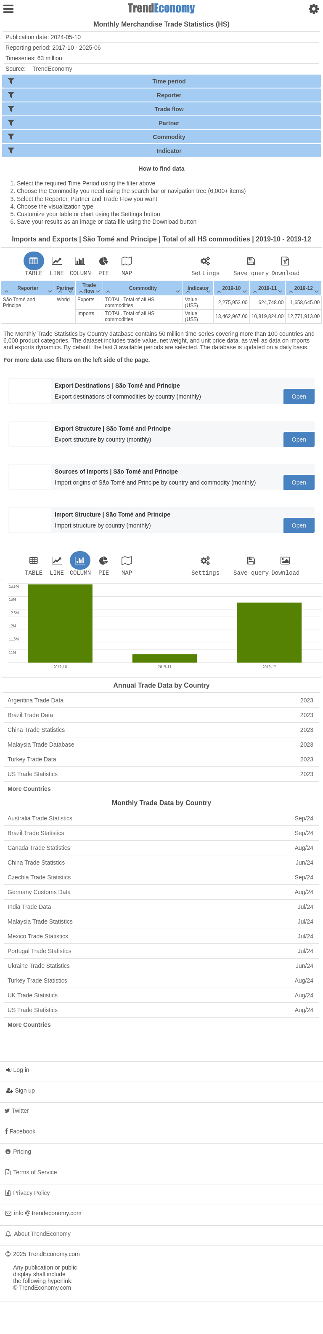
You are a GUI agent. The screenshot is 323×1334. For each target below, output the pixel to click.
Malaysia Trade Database (160, 747)
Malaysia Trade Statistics (160, 924)
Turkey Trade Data (160, 761)
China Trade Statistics (160, 732)
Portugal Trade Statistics (160, 953)
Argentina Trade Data (160, 702)
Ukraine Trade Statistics (160, 968)
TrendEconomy (52, 68)
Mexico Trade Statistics (160, 938)
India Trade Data (160, 909)
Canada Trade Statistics (160, 850)
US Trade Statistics (160, 776)
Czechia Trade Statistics (160, 879)
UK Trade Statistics (160, 997)
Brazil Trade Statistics (160, 835)
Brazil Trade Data (160, 717)
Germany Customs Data (160, 894)
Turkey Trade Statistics (160, 983)
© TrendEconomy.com (42, 1290)
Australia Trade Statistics (160, 820)
